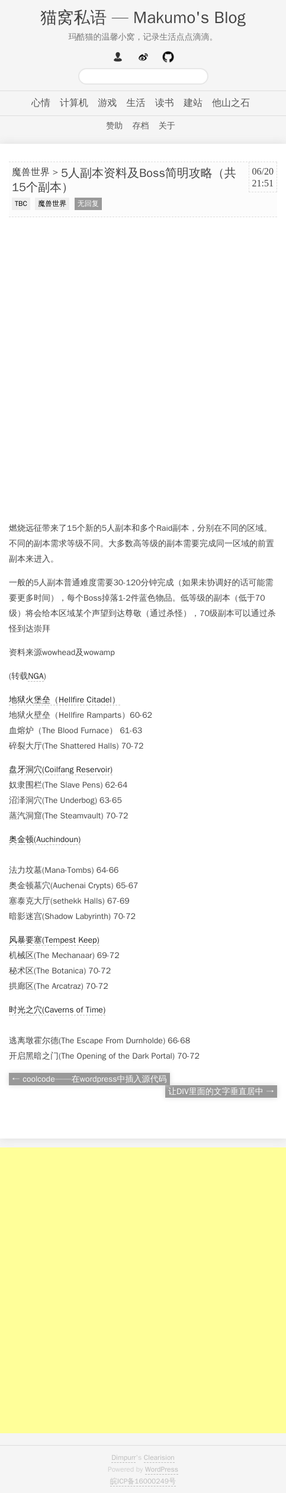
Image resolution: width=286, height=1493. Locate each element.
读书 (164, 103)
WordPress (161, 1469)
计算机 (74, 103)
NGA (35, 676)
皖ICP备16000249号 (143, 1481)
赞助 (114, 126)
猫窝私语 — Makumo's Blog (142, 17)
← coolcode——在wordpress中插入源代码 (89, 1079)
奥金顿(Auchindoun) (45, 839)
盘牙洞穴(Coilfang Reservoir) (61, 770)
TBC (21, 203)
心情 (40, 103)
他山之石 (231, 103)
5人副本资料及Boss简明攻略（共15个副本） (124, 180)
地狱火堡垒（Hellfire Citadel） (64, 700)
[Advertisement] (143, 369)
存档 (141, 126)
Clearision (159, 1457)
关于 (167, 126)
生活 (136, 103)
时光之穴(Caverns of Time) (57, 1010)
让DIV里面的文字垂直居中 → (221, 1091)
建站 (193, 103)
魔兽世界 (31, 172)
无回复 (88, 203)
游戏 (107, 103)
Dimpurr (123, 1457)
